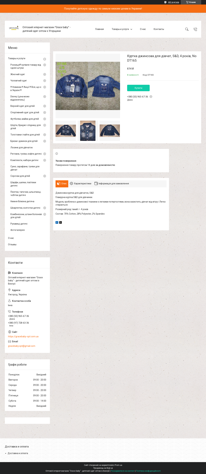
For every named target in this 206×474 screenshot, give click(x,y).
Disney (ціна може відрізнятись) (19, 98)
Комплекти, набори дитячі (24, 160)
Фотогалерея (17, 230)
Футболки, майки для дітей (24, 119)
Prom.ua (118, 465)
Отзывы (12, 244)
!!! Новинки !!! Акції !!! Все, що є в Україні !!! (25, 89)
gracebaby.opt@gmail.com (21, 346)
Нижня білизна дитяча (22, 201)
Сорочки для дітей (20, 176)
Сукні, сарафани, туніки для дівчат (24, 168)
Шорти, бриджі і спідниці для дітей (25, 127)
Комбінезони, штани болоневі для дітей (26, 216)
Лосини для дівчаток (21, 147)
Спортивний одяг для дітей (24, 112)
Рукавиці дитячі (18, 223)
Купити (138, 88)
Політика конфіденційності (148, 471)
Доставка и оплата (18, 453)
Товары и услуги (120, 29)
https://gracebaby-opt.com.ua (23, 336)
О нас (143, 29)
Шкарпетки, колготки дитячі (25, 208)
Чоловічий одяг (18, 80)
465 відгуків (173, 2)
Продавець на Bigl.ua (103, 468)
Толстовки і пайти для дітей (25, 134)
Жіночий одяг (17, 74)
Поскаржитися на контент (123, 471)
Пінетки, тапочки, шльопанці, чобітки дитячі (25, 193)
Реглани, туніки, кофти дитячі (26, 153)
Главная (99, 29)
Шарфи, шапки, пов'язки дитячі (23, 184)
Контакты (159, 29)
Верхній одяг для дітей (22, 106)
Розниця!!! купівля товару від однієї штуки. (25, 66)
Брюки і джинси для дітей (23, 141)
